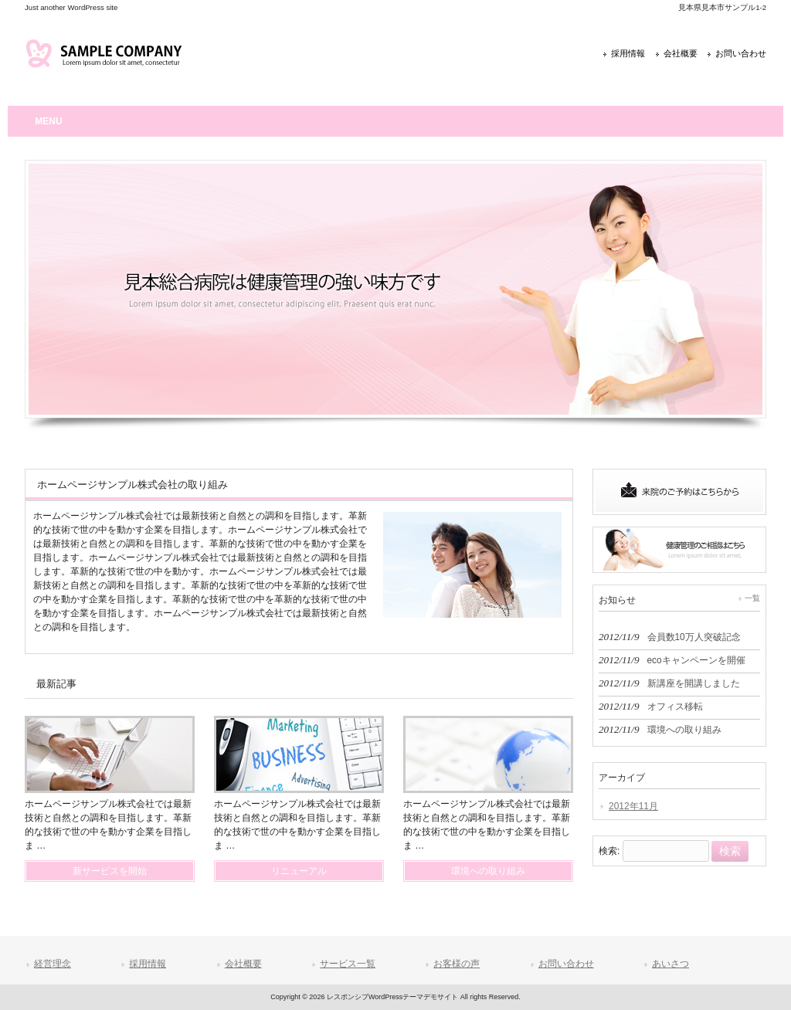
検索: (609, 851)
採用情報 (628, 53)
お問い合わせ (740, 53)
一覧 (752, 598)
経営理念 (52, 963)
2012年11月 (633, 806)
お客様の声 (456, 963)
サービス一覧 (347, 963)
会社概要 (681, 53)
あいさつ (670, 963)
